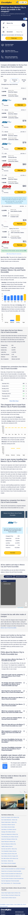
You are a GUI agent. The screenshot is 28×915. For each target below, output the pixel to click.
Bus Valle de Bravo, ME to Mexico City (9, 858)
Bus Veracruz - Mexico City (7, 860)
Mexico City (8, 576)
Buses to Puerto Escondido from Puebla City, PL (11, 873)
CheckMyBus (3, 904)
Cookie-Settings (20, 914)
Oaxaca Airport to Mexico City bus (8, 897)
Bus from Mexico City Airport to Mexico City (10, 895)
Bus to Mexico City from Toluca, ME (9, 853)
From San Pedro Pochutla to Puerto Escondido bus (12, 878)
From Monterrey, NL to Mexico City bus (9, 836)
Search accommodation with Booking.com (13, 35)
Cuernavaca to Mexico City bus (8, 824)
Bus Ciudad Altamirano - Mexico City (9, 819)
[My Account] (16, 2)
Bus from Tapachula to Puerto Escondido (10, 880)
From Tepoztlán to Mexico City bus (8, 851)
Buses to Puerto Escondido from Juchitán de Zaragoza (13, 868)
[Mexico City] (16, 23)
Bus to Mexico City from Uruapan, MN (9, 856)
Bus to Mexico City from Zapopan (8, 863)
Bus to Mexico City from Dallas (8, 827)
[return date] (20, 32)
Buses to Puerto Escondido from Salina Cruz (11, 876)
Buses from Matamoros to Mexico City (9, 834)
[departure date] (10, 32)
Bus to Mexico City (18, 904)
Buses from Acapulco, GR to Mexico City (10, 817)
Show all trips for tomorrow (14, 253)
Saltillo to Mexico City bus (7, 846)
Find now (20, 105)
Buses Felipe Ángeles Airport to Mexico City (10, 892)
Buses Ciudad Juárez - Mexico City (9, 822)
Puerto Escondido (21, 576)
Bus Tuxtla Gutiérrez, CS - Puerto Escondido (11, 883)
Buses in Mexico (10, 904)
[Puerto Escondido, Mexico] (16, 27)
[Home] (7, 2)
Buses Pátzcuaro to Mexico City (8, 841)
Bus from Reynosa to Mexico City (8, 844)
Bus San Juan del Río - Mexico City (9, 848)
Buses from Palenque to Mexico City (9, 839)
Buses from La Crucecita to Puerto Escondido (11, 871)
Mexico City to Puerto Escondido (8, 627)
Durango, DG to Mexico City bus (8, 831)
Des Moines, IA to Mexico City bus (8, 829)
